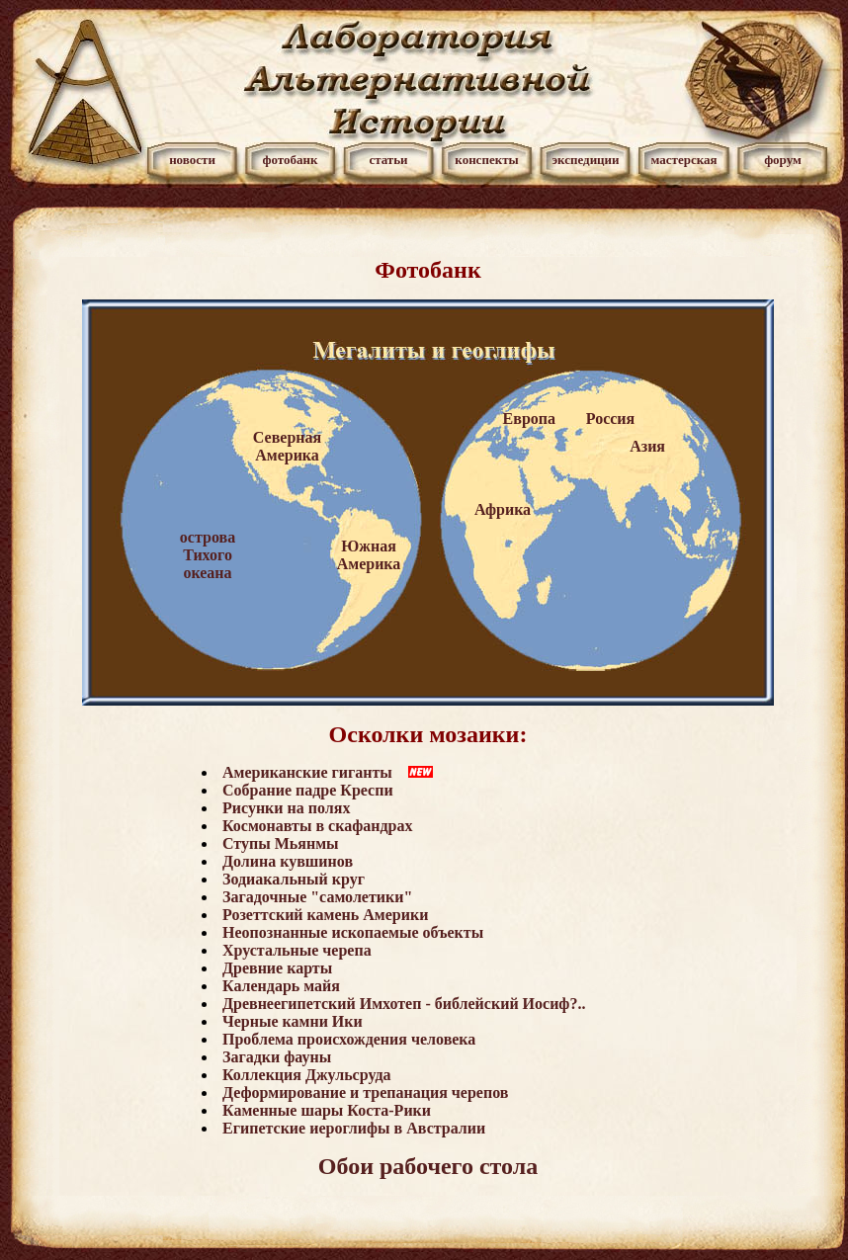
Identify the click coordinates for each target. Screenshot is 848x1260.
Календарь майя (281, 985)
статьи (388, 159)
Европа (529, 418)
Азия (647, 446)
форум (783, 159)
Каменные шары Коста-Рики (326, 1110)
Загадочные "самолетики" (317, 896)
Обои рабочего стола (428, 1166)
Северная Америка (287, 446)
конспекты (486, 159)
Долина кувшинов (287, 861)
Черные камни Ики (292, 1021)
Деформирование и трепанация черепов (365, 1092)
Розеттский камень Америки (325, 914)
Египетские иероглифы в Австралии (353, 1128)
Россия (610, 418)
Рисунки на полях (286, 807)
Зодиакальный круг (293, 879)
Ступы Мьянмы (280, 843)
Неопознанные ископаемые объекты (352, 932)
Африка (502, 509)
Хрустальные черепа (297, 950)
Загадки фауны (276, 1057)
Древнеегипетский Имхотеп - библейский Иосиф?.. (403, 1003)
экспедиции (585, 159)
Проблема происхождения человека (348, 1039)
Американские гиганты (307, 772)
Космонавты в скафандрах (317, 825)
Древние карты (277, 968)
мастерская (683, 159)
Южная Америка (369, 555)
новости (192, 159)
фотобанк (289, 159)
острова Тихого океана (207, 555)
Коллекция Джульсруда (306, 1074)
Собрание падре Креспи (307, 790)
